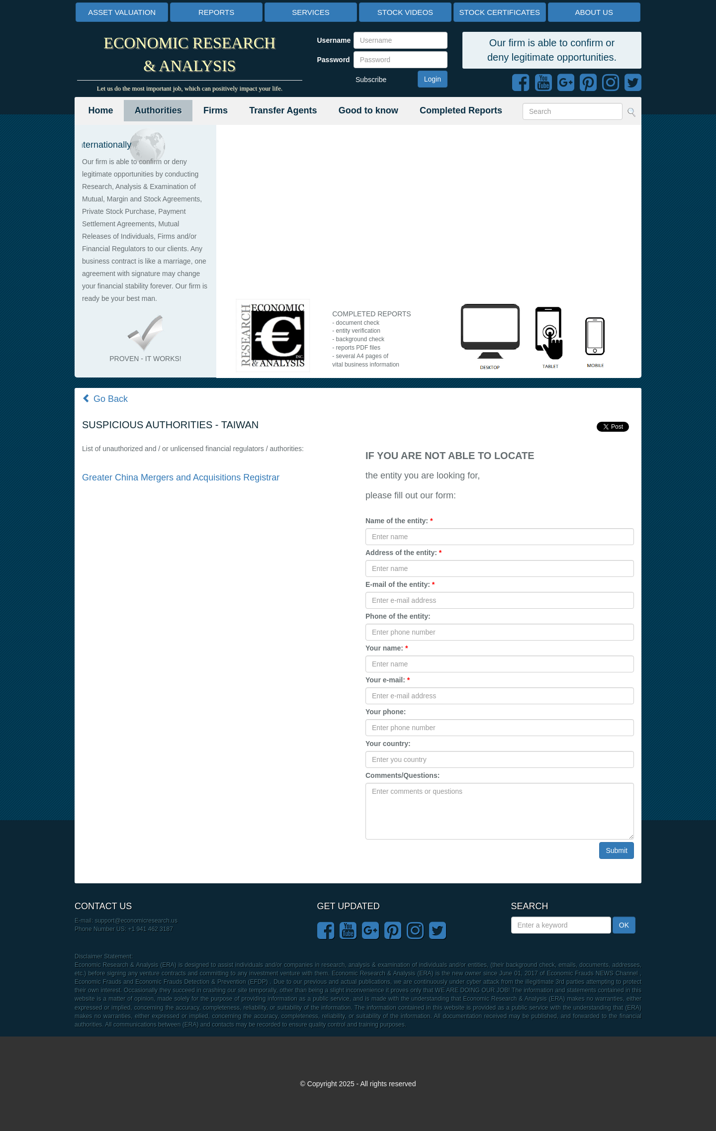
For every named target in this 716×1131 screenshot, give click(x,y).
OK (624, 925)
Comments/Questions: (402, 775)
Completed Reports (461, 110)
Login (432, 79)
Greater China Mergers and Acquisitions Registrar (180, 477)
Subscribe (371, 80)
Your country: (388, 744)
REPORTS (216, 12)
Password (331, 60)
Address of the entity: (403, 553)
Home (101, 110)
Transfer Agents (283, 110)
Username (331, 40)
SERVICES (311, 12)
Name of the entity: (399, 521)
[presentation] (441, 861)
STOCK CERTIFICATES (499, 12)
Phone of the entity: (398, 616)
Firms (215, 110)
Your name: (386, 648)
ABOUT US (594, 12)
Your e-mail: (387, 680)
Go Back (105, 399)
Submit (616, 850)
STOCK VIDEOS (405, 12)
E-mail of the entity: (400, 584)
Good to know (368, 110)
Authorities (158, 110)
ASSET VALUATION (122, 12)
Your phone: (385, 712)
